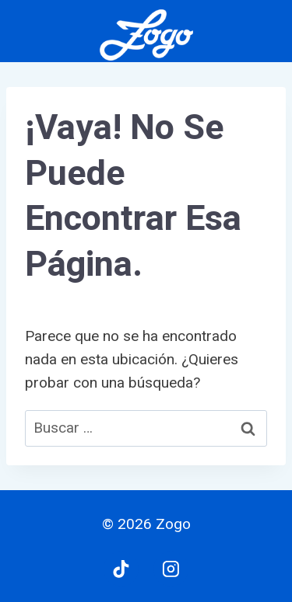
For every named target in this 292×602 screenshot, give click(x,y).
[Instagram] (171, 569)
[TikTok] (121, 569)
